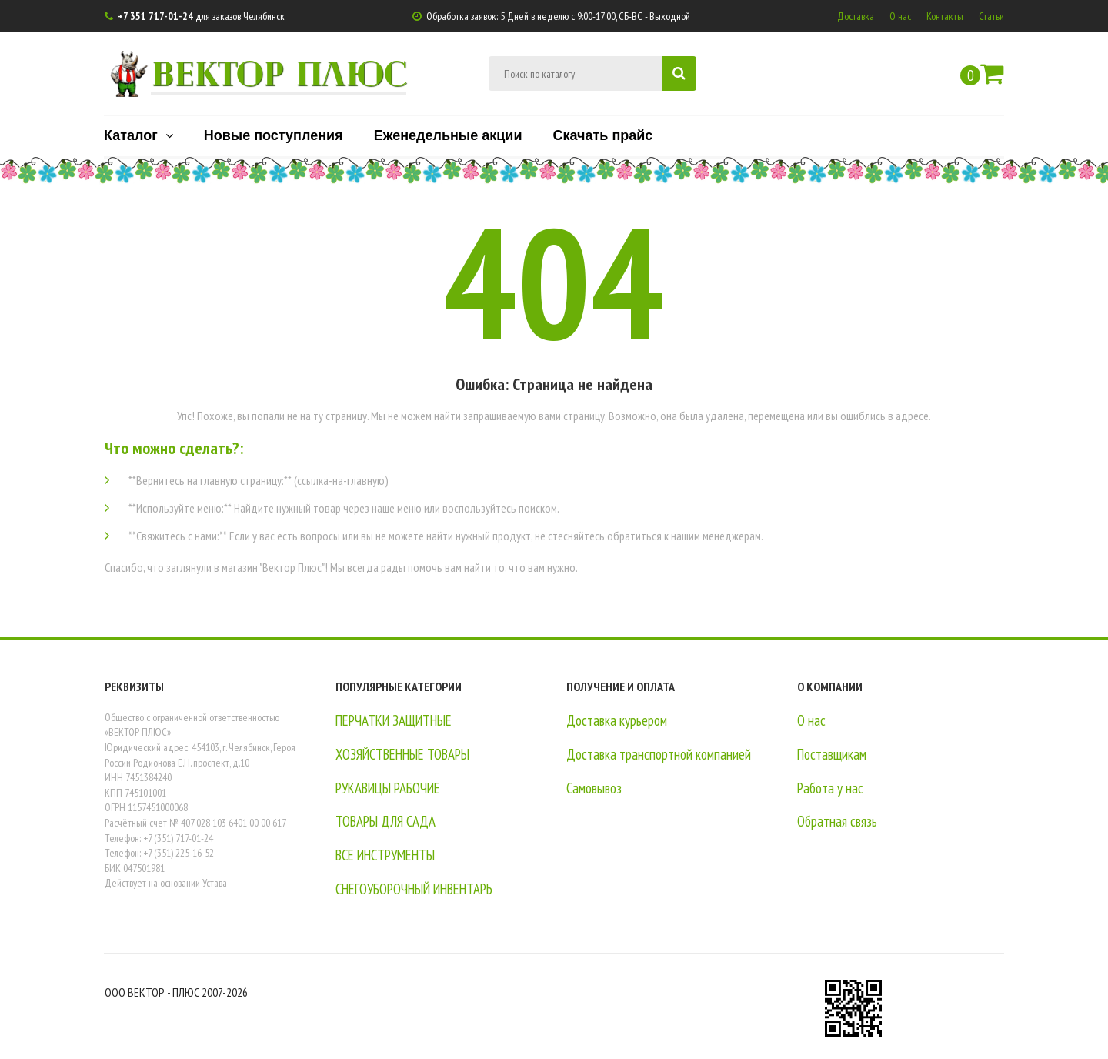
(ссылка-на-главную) (341, 480)
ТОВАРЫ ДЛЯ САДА (387, 821)
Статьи (991, 16)
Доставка (855, 16)
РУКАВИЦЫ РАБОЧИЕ (392, 788)
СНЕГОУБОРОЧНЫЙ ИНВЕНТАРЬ (421, 889)
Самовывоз (594, 788)
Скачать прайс (602, 134)
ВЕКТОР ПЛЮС (279, 71)
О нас (900, 16)
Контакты (944, 16)
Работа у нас (830, 788)
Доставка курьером (616, 720)
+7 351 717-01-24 (155, 16)
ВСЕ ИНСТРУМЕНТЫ (390, 855)
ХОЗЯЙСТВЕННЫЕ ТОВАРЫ (407, 754)
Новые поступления (273, 134)
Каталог (138, 134)
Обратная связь (837, 821)
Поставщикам (832, 754)
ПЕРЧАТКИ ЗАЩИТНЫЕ (398, 720)
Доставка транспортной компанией (658, 754)
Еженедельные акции (448, 134)
